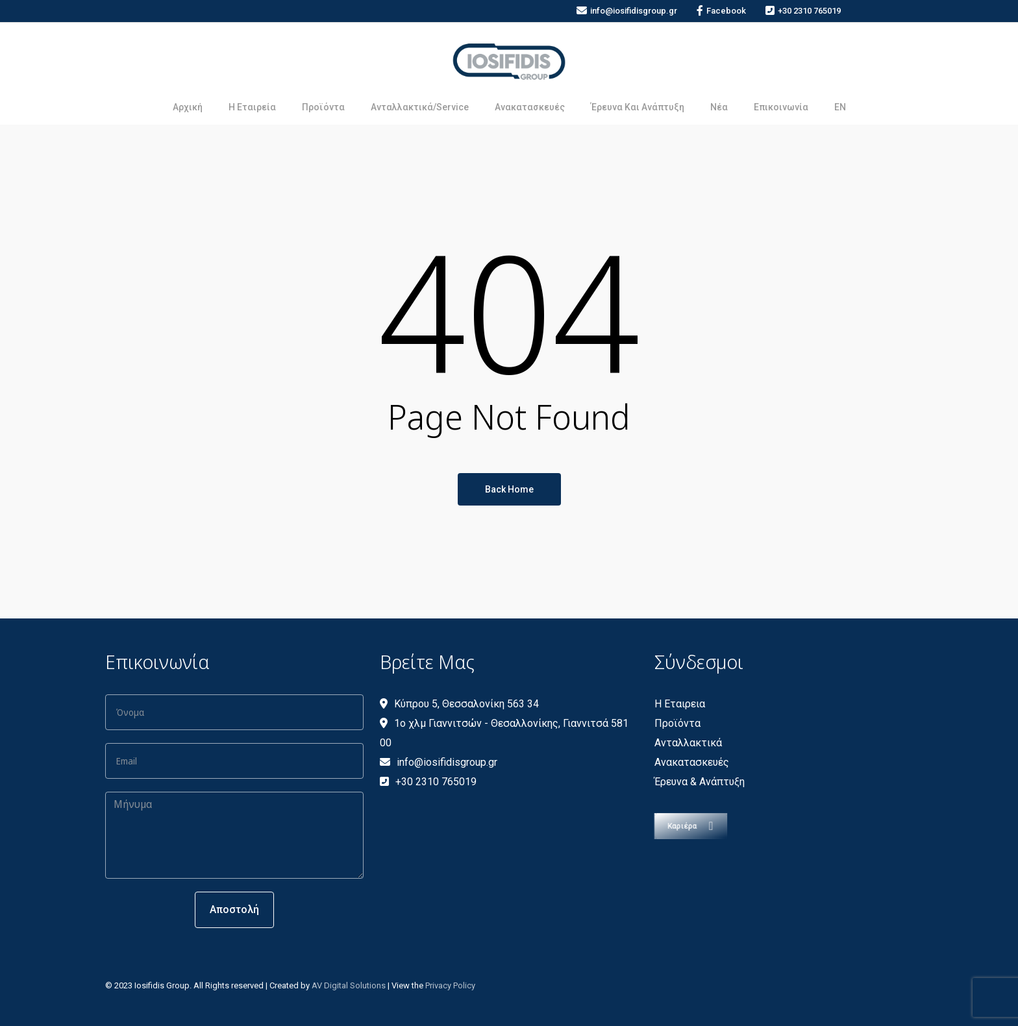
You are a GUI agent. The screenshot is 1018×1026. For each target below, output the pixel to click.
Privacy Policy (450, 985)
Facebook (721, 11)
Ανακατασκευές (691, 762)
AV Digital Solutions (349, 985)
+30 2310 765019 (803, 11)
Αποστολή (234, 909)
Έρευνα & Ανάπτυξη (699, 782)
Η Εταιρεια (679, 704)
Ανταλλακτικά (688, 743)
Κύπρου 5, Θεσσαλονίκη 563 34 (459, 704)
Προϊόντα (677, 723)
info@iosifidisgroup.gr (627, 11)
